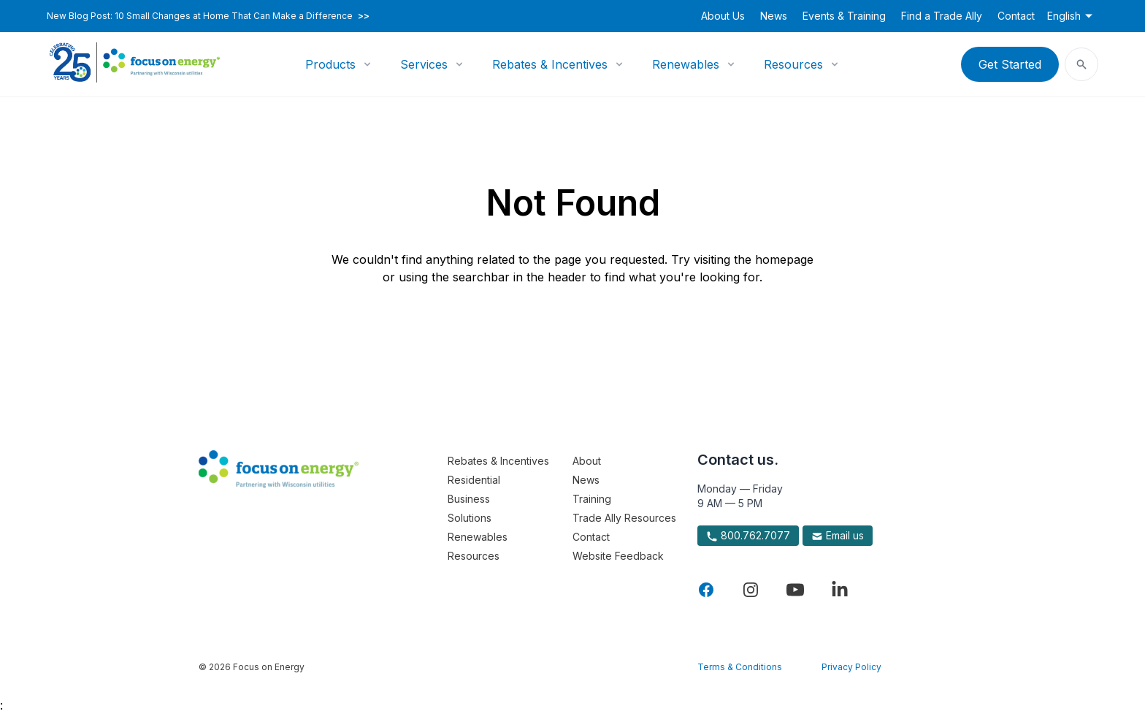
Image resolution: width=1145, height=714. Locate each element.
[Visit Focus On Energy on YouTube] (795, 590)
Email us (837, 535)
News (773, 16)
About (586, 461)
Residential (474, 480)
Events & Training (844, 16)
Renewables (685, 64)
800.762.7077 (748, 535)
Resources (793, 64)
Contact (1016, 16)
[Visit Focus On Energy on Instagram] (750, 590)
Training (591, 499)
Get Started (1010, 64)
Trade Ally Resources (624, 518)
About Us (723, 16)
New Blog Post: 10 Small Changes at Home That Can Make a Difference (208, 16)
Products (330, 64)
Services (424, 64)
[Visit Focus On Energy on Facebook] (706, 590)
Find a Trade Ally (941, 16)
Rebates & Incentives (550, 64)
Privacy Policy (851, 666)
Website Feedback (618, 556)
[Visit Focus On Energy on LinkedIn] (840, 590)
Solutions (469, 518)
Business (469, 499)
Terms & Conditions (739, 666)
